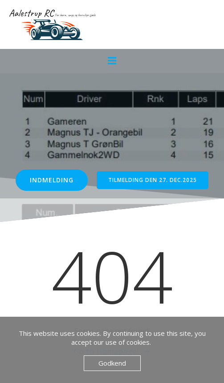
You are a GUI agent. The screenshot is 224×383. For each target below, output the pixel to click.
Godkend (112, 363)
